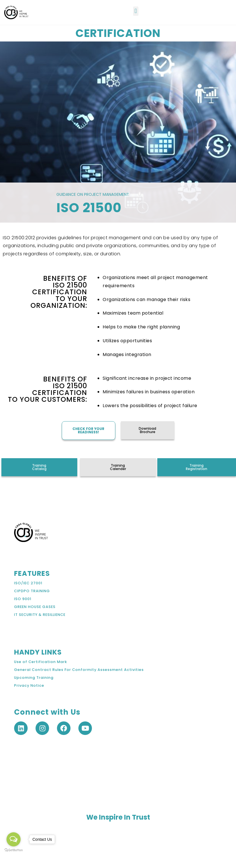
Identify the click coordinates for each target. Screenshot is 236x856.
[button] (135, 11)
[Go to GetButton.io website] (14, 850)
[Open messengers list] (13, 839)
